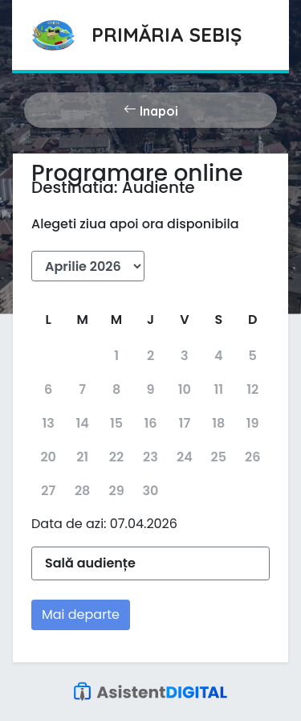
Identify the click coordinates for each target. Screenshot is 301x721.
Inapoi (151, 110)
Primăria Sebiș (167, 35)
